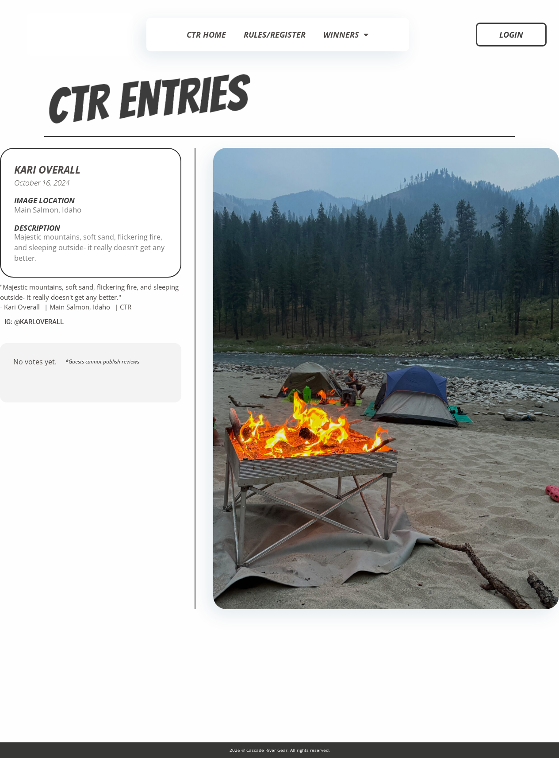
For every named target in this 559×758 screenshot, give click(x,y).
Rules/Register (275, 34)
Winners (345, 34)
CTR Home (206, 34)
